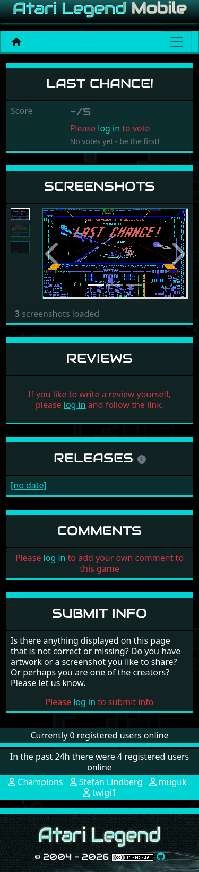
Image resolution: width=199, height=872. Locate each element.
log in (109, 128)
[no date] (29, 485)
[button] (53, 254)
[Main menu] (177, 41)
